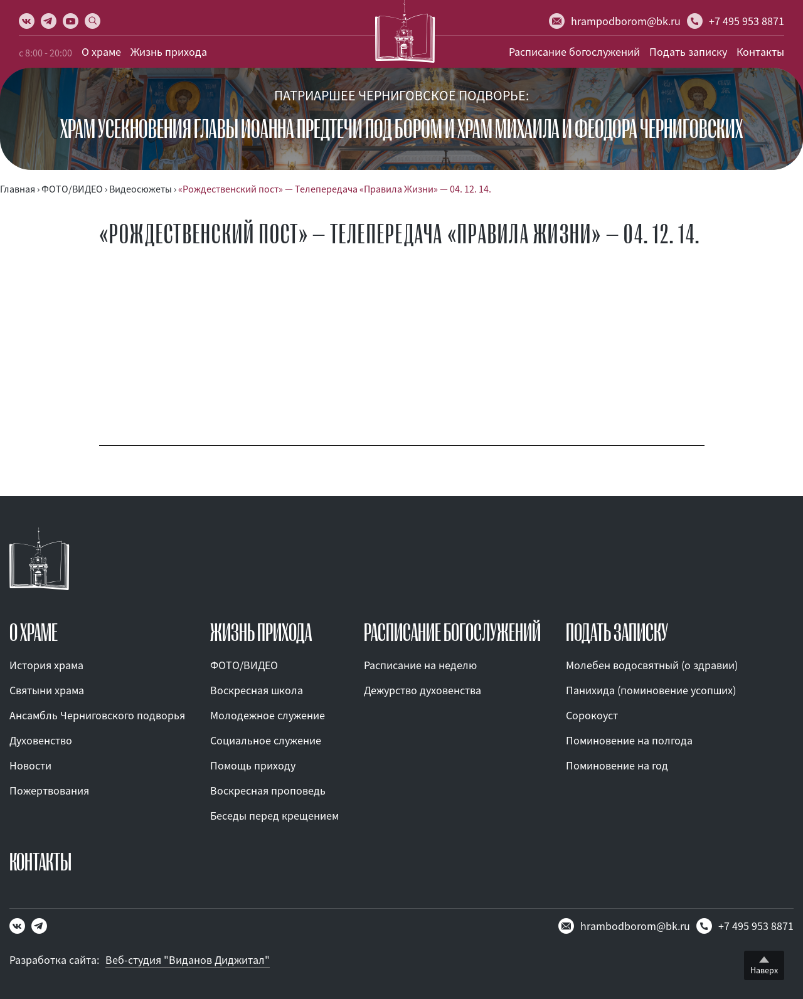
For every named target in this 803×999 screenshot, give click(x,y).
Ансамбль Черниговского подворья (97, 715)
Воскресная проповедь (268, 790)
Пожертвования (49, 790)
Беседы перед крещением (274, 815)
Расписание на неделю (420, 665)
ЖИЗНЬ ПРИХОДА (261, 632)
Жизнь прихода (168, 52)
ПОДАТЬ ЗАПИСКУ (617, 632)
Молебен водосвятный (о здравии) (652, 665)
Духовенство (40, 740)
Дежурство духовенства (422, 690)
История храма (46, 665)
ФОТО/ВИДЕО (244, 665)
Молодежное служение (267, 715)
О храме (101, 52)
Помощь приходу (252, 765)
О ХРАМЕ (33, 632)
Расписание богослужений (574, 52)
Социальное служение (265, 740)
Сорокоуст (592, 715)
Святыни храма (46, 690)
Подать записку (688, 52)
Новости (30, 765)
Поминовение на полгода (629, 740)
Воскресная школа (256, 690)
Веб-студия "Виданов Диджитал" (187, 960)
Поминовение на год (617, 765)
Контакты (760, 52)
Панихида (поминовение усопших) (651, 690)
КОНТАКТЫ (40, 862)
